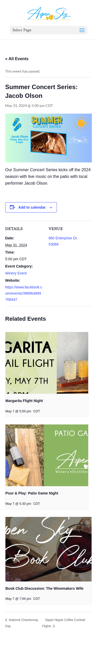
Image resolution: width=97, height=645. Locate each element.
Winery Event (16, 273)
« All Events (16, 59)
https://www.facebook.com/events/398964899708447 (23, 293)
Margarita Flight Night (24, 401)
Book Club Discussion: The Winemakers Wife (44, 588)
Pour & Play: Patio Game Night (31, 493)
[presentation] (46, 363)
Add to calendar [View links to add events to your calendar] (32, 207)
